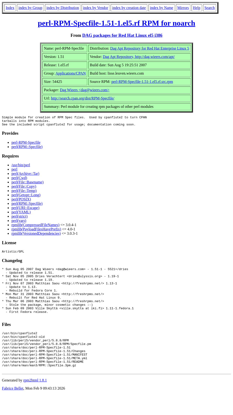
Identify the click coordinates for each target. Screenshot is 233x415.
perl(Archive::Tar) (25, 176)
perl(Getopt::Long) (25, 197)
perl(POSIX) (21, 201)
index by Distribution (62, 8)
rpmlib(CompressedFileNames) (35, 227)
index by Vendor (95, 8)
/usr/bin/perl (20, 167)
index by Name (161, 8)
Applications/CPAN (70, 73)
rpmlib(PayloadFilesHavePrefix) (36, 231)
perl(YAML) (21, 214)
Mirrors (183, 8)
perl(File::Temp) (24, 193)
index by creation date (129, 8)
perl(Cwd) (19, 180)
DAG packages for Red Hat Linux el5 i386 (122, 35)
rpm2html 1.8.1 (35, 401)
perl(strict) (19, 218)
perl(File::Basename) (27, 184)
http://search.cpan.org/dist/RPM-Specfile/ (82, 98)
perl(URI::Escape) (25, 210)
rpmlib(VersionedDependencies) (36, 236)
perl (14, 171)
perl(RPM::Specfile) (27, 149)
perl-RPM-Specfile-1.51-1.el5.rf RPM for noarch (116, 23)
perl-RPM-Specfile (25, 145)
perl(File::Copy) (23, 188)
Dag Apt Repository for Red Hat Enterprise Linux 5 (149, 48)
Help (196, 8)
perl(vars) (18, 223)
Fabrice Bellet (12, 409)
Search (209, 8)
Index (10, 8)
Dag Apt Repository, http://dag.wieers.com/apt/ (139, 57)
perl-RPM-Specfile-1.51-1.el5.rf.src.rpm (142, 82)
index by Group (30, 8)
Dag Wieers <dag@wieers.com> (84, 90)
